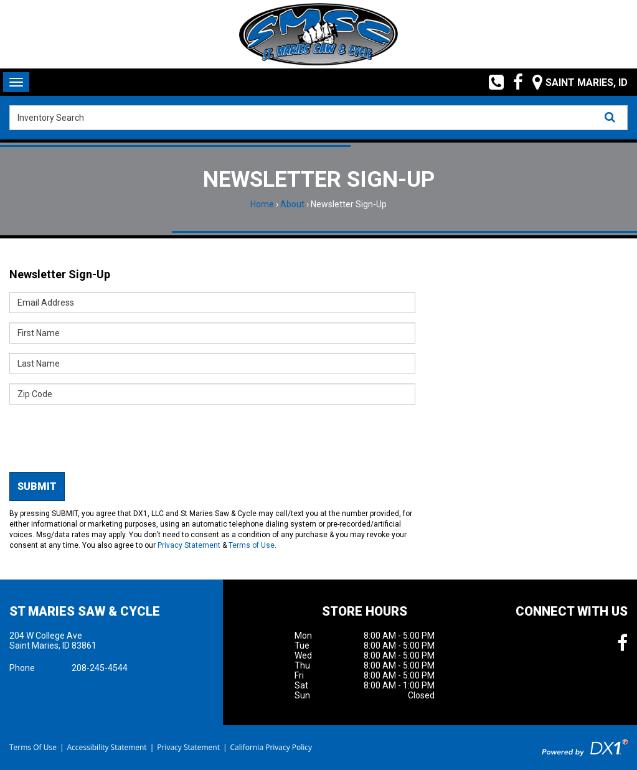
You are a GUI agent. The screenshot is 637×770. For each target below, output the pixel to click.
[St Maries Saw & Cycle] (318, 34)
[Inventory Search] (318, 117)
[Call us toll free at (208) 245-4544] (491, 82)
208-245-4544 (100, 668)
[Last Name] (212, 363)
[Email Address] (212, 302)
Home (262, 204)
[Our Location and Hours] (575, 82)
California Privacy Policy (271, 747)
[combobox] (318, 117)
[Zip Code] (212, 394)
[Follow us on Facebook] (513, 82)
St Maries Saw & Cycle (84, 611)
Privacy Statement (189, 545)
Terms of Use (252, 545)
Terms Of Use (33, 747)
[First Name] (212, 333)
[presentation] (104, 438)
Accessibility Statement (106, 747)
